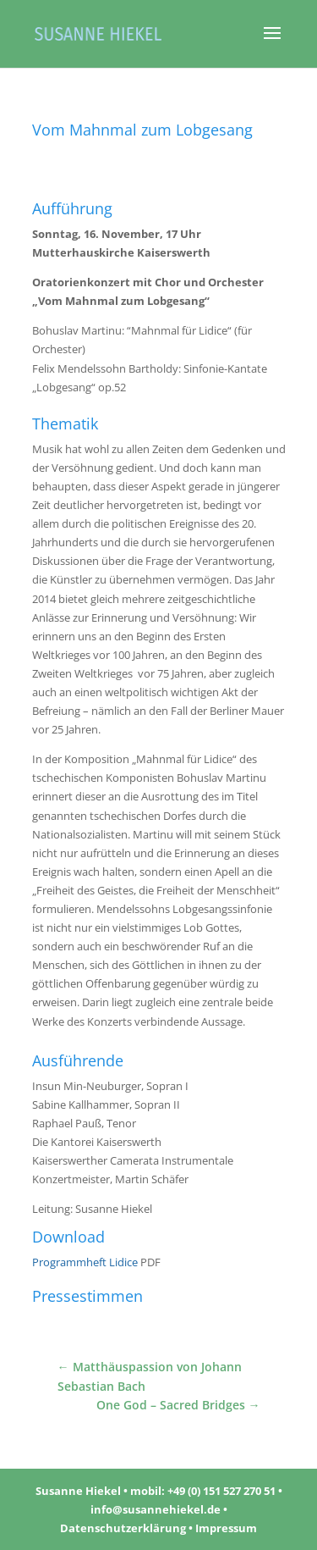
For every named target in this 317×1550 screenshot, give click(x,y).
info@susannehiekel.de (155, 1509)
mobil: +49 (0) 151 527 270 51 (203, 1490)
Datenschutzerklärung (123, 1528)
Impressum (226, 1528)
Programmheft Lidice (85, 1262)
